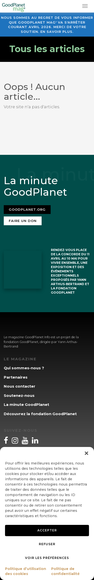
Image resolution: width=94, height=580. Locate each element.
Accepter (47, 530)
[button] (86, 453)
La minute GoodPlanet (26, 404)
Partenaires (16, 377)
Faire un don (23, 221)
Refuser (47, 544)
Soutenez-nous (19, 395)
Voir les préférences (47, 558)
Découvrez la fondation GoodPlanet (40, 413)
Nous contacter (19, 386)
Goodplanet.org (27, 209)
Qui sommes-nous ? (24, 368)
